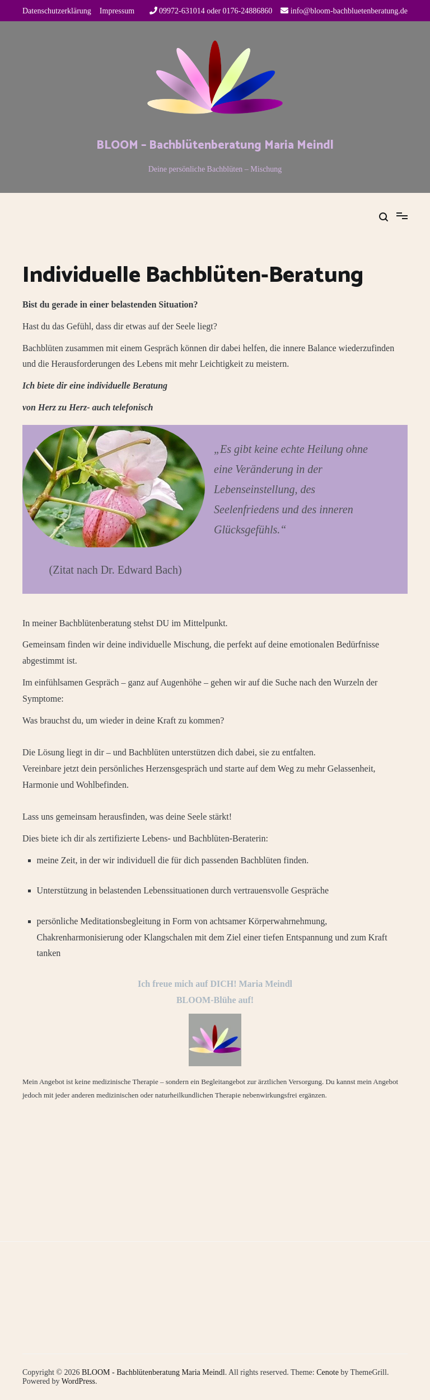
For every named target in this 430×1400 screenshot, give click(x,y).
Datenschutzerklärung (56, 11)
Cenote (327, 1372)
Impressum (117, 11)
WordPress (78, 1381)
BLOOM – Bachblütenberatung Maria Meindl (215, 145)
